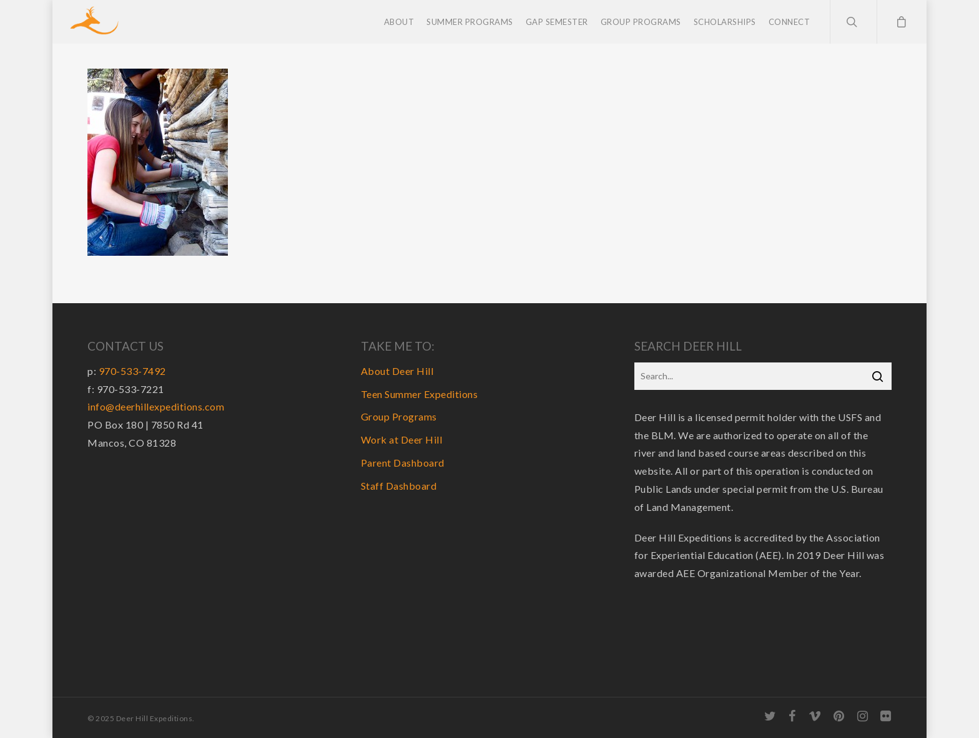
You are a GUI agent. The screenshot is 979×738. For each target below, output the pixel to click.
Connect (789, 22)
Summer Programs (469, 22)
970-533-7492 (132, 371)
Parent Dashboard (403, 463)
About (399, 22)
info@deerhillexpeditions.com (155, 406)
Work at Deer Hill (402, 439)
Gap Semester (557, 22)
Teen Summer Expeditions (419, 394)
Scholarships (725, 22)
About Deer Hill (397, 371)
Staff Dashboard (399, 486)
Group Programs (641, 22)
